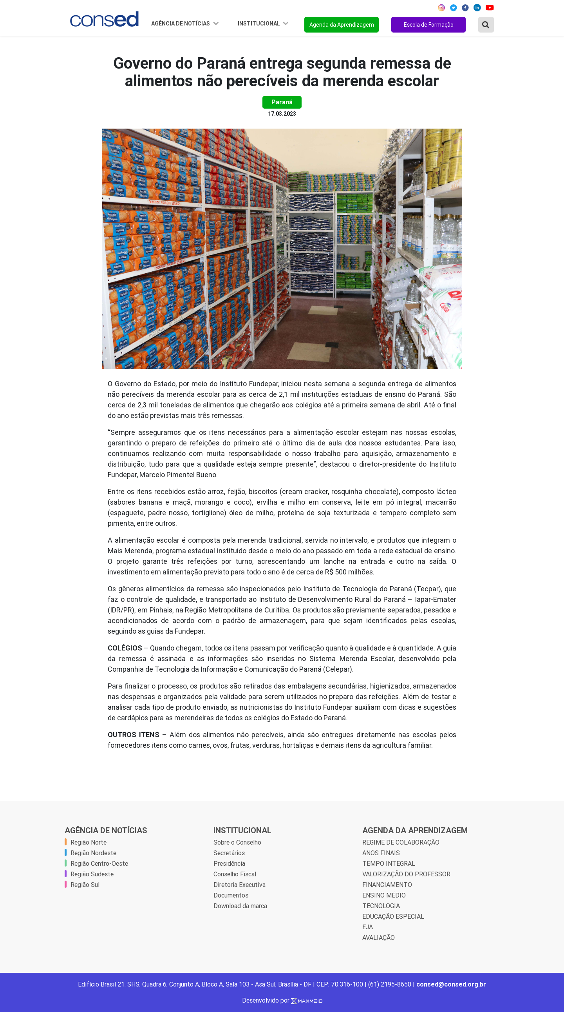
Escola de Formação (429, 24)
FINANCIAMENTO (387, 884)
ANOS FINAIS (381, 853)
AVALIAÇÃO (378, 937)
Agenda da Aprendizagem (341, 24)
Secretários (229, 853)
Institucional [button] (259, 23)
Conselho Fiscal (234, 874)
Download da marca (240, 906)
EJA (367, 927)
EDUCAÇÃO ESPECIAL (393, 916)
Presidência (229, 863)
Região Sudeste (92, 874)
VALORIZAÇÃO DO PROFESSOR (406, 874)
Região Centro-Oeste (99, 863)
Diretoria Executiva (239, 884)
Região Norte (88, 842)
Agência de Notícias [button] (181, 23)
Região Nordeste (93, 853)
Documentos (230, 895)
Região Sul (84, 884)
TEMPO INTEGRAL (388, 863)
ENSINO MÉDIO (384, 895)
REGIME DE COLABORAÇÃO (400, 842)
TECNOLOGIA (381, 906)
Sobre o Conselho (237, 842)
